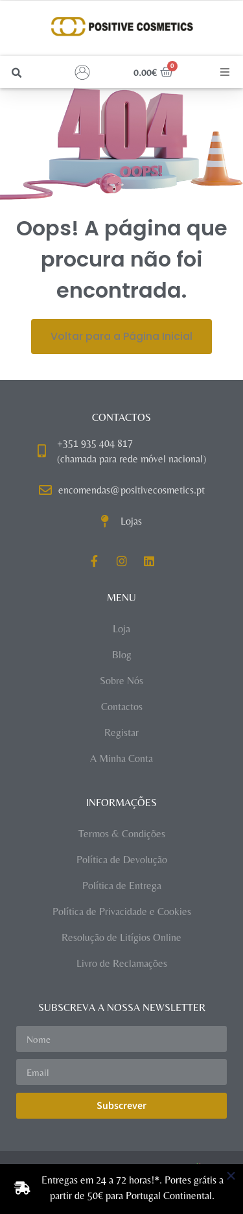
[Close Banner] (231, 1176)
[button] (16, 73)
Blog (122, 655)
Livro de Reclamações (121, 963)
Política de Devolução (121, 859)
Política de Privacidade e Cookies (121, 911)
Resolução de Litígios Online (121, 937)
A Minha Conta (121, 758)
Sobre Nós (121, 680)
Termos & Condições (121, 833)
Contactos (122, 706)
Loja (121, 629)
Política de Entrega (121, 885)
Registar (121, 732)
